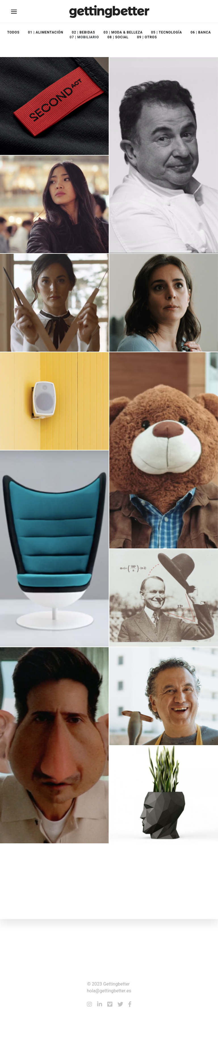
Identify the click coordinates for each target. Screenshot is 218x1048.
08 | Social (118, 37)
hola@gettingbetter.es (109, 990)
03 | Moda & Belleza (123, 32)
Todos (13, 32)
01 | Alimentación (45, 32)
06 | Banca (200, 32)
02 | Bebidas (83, 32)
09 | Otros (147, 37)
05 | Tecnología (166, 32)
